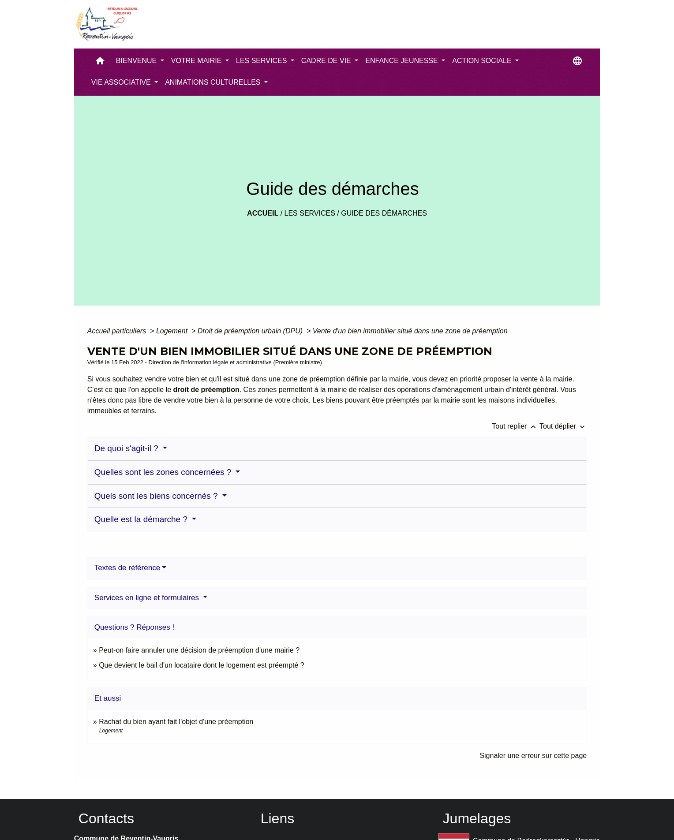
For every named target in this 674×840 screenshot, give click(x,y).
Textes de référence (127, 568)
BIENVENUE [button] (137, 60)
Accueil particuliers (117, 331)
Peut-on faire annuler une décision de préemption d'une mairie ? (199, 650)
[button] (100, 63)
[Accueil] (106, 24)
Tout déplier (563, 426)
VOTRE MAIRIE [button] (197, 60)
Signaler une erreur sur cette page (533, 755)
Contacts (106, 818)
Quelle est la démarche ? (142, 519)
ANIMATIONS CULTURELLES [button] (213, 82)
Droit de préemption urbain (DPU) (251, 331)
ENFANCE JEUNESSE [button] (402, 60)
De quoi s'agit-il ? (127, 448)
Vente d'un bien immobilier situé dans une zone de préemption (410, 331)
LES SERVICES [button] (262, 60)
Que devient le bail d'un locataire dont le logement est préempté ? (201, 665)
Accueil (262, 213)
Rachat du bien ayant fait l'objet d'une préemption (176, 721)
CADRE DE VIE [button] (327, 60)
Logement (173, 331)
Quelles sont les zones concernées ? (164, 472)
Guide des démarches (384, 213)
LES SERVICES (310, 213)
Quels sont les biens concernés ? (157, 495)
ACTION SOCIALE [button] (482, 60)
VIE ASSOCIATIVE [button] (122, 82)
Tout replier (515, 426)
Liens (278, 818)
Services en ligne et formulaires (147, 598)
